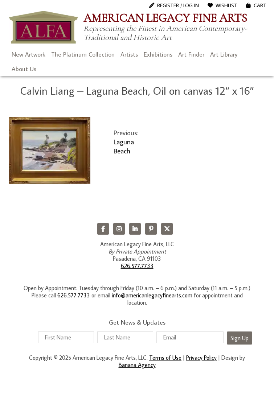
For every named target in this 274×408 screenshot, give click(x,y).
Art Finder (191, 54)
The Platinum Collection (83, 54)
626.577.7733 (137, 265)
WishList (226, 5)
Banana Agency (137, 364)
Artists (129, 54)
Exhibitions (158, 54)
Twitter (167, 229)
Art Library (223, 54)
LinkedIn (135, 229)
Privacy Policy (201, 357)
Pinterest (151, 229)
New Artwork (28, 54)
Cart (260, 5)
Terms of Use (165, 357)
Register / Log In (178, 5)
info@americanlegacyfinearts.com (152, 295)
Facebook (103, 229)
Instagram (119, 229)
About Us (24, 69)
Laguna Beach (124, 146)
